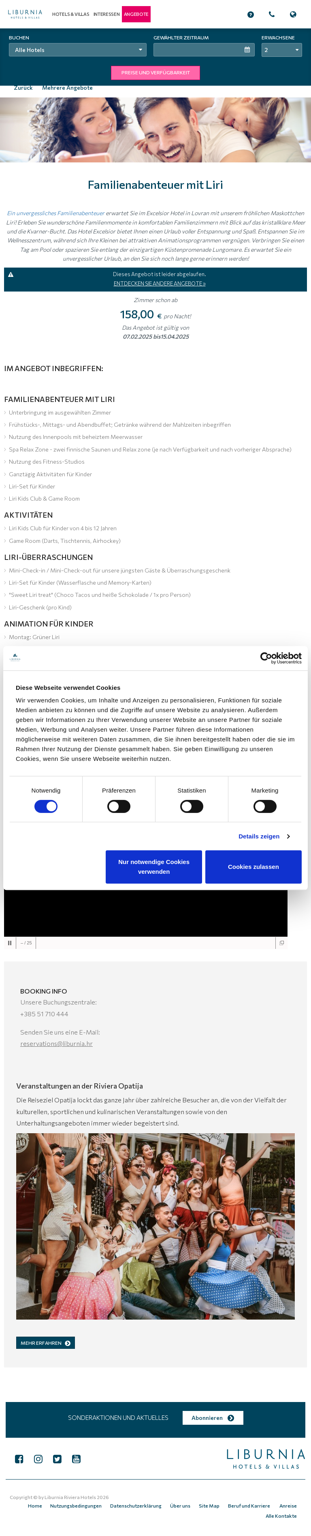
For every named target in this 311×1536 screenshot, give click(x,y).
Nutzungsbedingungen (83, 1504)
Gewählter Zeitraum (181, 37)
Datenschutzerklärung (141, 1504)
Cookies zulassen (253, 866)
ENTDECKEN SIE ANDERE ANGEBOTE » (160, 282)
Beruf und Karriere (251, 1504)
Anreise (288, 1504)
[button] (136, 14)
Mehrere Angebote (67, 87)
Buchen (19, 37)
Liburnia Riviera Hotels (70, 1496)
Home (43, 1504)
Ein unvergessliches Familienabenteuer (55, 212)
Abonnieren (213, 1416)
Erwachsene (278, 37)
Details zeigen (259, 836)
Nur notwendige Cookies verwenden (154, 866)
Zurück (23, 87)
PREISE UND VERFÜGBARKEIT (155, 72)
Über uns (184, 1504)
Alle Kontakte (281, 1511)
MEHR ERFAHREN (45, 1342)
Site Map (212, 1504)
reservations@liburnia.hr (56, 1043)
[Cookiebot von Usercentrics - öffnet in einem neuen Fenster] (266, 658)
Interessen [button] (107, 14)
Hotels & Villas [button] (70, 14)
